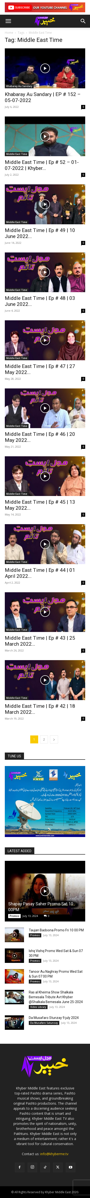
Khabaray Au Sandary (19, 86)
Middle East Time (16, 154)
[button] (8, 21)
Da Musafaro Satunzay (44, 1022)
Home (9, 33)
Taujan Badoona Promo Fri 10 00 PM (56, 930)
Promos (14, 916)
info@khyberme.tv (54, 1154)
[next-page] (54, 739)
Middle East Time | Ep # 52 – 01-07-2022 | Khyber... (42, 165)
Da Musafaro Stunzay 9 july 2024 (54, 1018)
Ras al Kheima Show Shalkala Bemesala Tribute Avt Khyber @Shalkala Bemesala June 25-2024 (56, 997)
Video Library (38, 1007)
